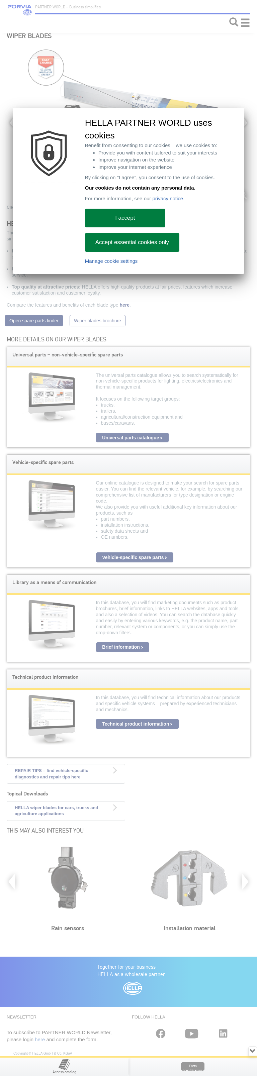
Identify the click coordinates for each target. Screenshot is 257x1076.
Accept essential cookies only (132, 242)
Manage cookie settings (111, 261)
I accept (125, 218)
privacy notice (167, 198)
